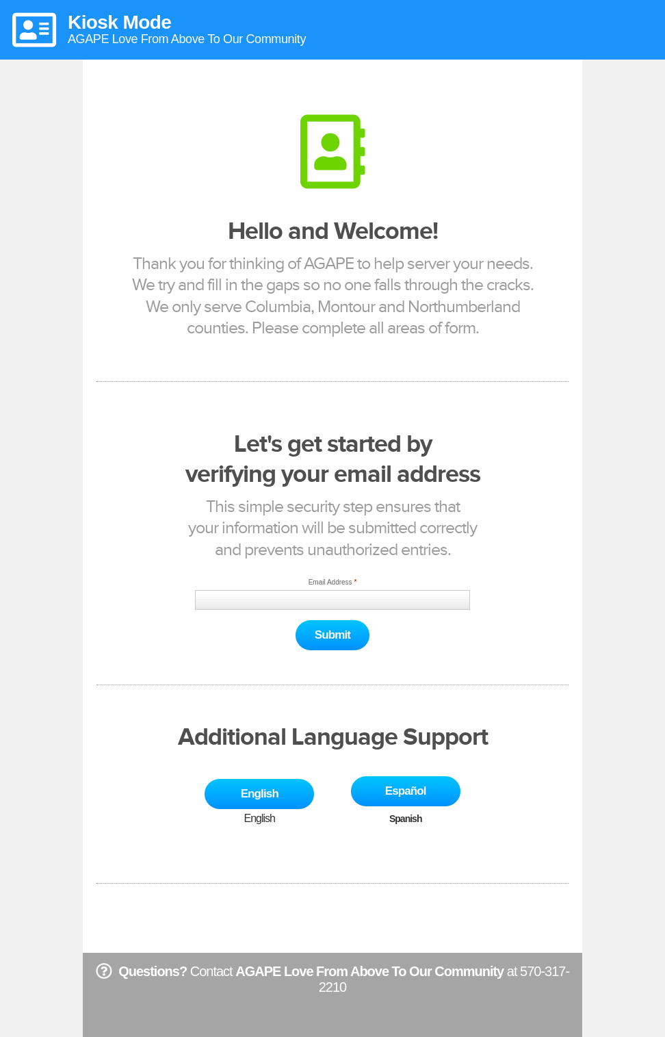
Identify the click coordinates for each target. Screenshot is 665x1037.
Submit (332, 634)
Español (405, 790)
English (259, 793)
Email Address (330, 582)
